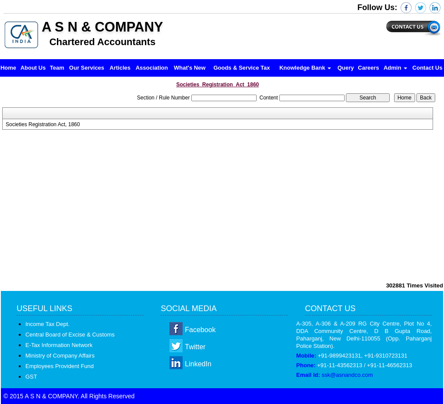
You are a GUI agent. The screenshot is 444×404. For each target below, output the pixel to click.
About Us (33, 67)
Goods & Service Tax (241, 67)
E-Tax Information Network (58, 345)
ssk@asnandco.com (347, 375)
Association (152, 67)
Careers (368, 67)
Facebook (200, 329)
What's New (189, 67)
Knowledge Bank (305, 67)
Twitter (195, 347)
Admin (395, 67)
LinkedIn (198, 364)
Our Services (86, 67)
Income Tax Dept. (47, 324)
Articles (119, 67)
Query (346, 67)
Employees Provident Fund (59, 366)
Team (57, 67)
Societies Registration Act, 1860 (43, 124)
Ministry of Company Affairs (60, 355)
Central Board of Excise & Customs (70, 334)
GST (31, 376)
